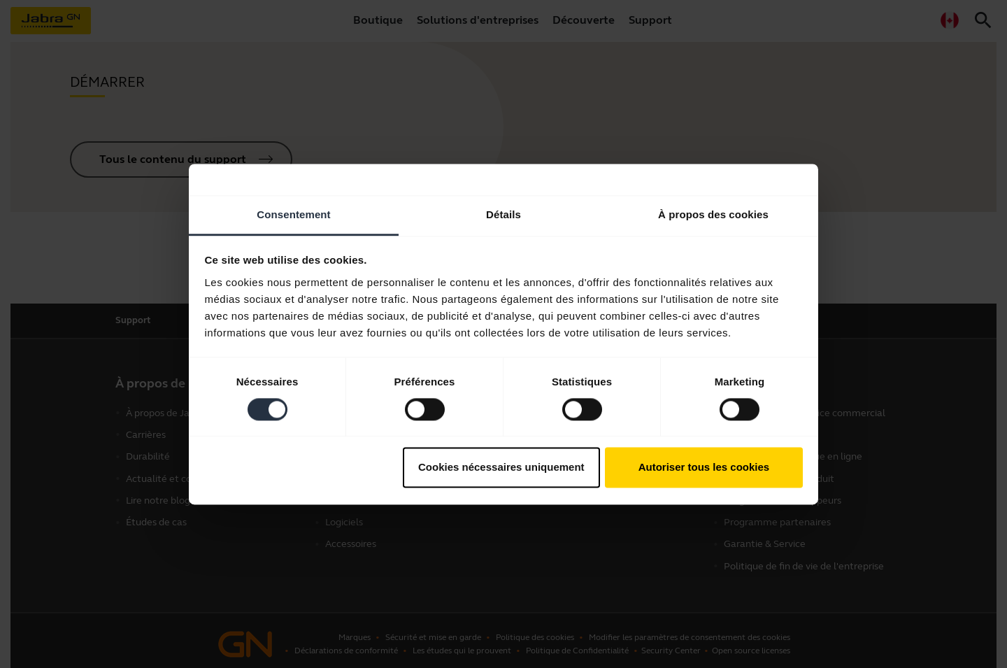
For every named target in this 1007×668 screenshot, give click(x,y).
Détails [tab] (503, 214)
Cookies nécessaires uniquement (501, 468)
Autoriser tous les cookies (704, 468)
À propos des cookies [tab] (713, 214)
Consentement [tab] (293, 214)
